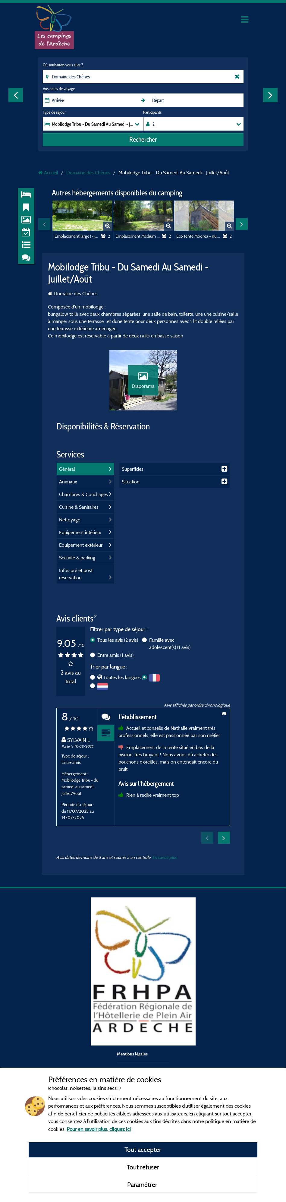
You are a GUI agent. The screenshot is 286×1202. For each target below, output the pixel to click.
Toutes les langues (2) (125, 677)
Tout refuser (143, 1167)
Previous (15, 95)
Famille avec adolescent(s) (169, 643)
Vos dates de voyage (59, 88)
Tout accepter (142, 1149)
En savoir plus (164, 857)
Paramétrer (143, 1184)
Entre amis (115, 655)
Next (270, 95)
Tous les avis (117, 640)
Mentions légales (132, 1053)
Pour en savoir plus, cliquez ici (99, 1129)
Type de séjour (54, 112)
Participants (152, 112)
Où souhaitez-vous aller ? (63, 65)
